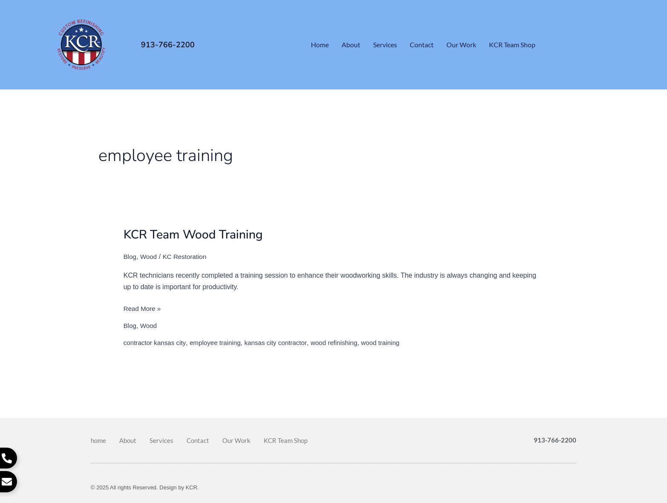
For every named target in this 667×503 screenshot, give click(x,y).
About (351, 44)
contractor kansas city (156, 342)
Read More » (143, 307)
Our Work (461, 44)
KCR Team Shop (512, 44)
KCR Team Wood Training (198, 234)
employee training (219, 342)
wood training (393, 342)
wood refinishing (344, 342)
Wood (150, 256)
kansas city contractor (283, 342)
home (320, 44)
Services (385, 44)
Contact (422, 44)
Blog (130, 256)
